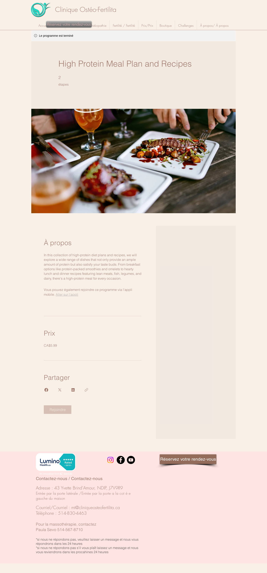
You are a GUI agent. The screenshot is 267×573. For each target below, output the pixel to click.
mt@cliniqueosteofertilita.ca (95, 507)
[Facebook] (121, 460)
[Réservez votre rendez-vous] (69, 24)
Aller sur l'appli (67, 294)
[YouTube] (131, 460)
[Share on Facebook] (46, 389)
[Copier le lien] (86, 389)
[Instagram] (110, 460)
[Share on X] (59, 389)
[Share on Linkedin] (73, 389)
